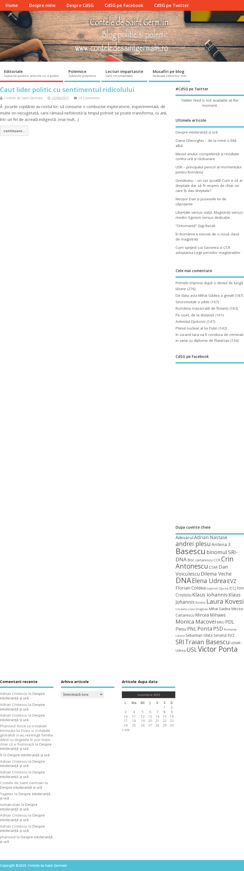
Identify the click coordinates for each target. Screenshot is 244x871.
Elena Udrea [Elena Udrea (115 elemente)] (209, 581)
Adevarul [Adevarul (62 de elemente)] (184, 537)
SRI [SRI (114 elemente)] (180, 642)
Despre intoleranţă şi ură (197, 132)
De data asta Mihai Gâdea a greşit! (205, 295)
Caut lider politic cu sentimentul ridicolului (67, 89)
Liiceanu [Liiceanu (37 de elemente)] (182, 609)
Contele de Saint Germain (23, 98)
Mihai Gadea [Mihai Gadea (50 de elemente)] (219, 608)
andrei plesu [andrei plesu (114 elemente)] (193, 544)
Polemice (82, 73)
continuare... (14, 131)
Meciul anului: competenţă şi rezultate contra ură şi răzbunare (207, 156)
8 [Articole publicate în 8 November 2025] (164, 712)
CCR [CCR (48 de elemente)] (216, 560)
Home (11, 5)
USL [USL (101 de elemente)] (192, 649)
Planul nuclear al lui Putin (196, 328)
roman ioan (10, 804)
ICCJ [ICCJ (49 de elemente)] (232, 588)
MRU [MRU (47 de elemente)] (220, 622)
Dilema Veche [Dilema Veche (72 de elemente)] (216, 573)
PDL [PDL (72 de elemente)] (229, 621)
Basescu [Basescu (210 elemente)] (191, 551)
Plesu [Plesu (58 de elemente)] (181, 629)
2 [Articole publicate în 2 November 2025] (172, 707)
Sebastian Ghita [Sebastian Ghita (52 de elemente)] (199, 635)
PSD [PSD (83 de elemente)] (218, 628)
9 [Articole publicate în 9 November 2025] (172, 712)
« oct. (126, 730)
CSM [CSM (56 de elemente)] (213, 567)
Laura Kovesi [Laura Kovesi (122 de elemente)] (225, 601)
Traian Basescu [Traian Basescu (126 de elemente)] (207, 642)
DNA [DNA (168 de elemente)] (183, 580)
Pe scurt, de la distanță (195, 315)
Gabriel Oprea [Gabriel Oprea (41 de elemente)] (217, 588)
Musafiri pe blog (169, 73)
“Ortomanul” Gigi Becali (195, 225)
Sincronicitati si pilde (192, 301)
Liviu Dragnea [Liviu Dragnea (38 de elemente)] (198, 609)
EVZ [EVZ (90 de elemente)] (231, 581)
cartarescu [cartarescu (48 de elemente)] (204, 560)
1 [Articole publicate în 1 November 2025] (164, 707)
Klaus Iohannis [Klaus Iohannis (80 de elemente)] (210, 594)
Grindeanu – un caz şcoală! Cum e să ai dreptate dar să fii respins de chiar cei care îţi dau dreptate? (209, 185)
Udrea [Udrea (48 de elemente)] (181, 650)
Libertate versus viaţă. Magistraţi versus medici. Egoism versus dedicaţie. (209, 215)
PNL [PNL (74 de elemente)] (191, 628)
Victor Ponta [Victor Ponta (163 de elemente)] (218, 649)
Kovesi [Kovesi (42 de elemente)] (200, 602)
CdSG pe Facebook (124, 5)
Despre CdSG (80, 5)
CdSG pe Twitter (171, 5)
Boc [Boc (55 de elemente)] (190, 559)
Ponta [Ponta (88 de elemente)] (204, 628)
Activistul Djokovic (191, 321)
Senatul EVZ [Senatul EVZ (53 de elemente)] (224, 635)
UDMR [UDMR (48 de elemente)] (236, 642)
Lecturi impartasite (124, 73)
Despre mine (42, 5)
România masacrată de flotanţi (202, 308)
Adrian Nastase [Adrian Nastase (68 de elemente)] (210, 537)
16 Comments (89, 98)
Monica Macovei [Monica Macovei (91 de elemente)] (196, 621)
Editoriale (31, 73)
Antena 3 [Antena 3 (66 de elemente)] (221, 544)
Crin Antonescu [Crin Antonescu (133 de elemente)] (205, 562)
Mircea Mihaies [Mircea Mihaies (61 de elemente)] (210, 615)
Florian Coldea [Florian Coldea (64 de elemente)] (191, 588)
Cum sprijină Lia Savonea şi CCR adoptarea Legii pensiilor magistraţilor (208, 250)
